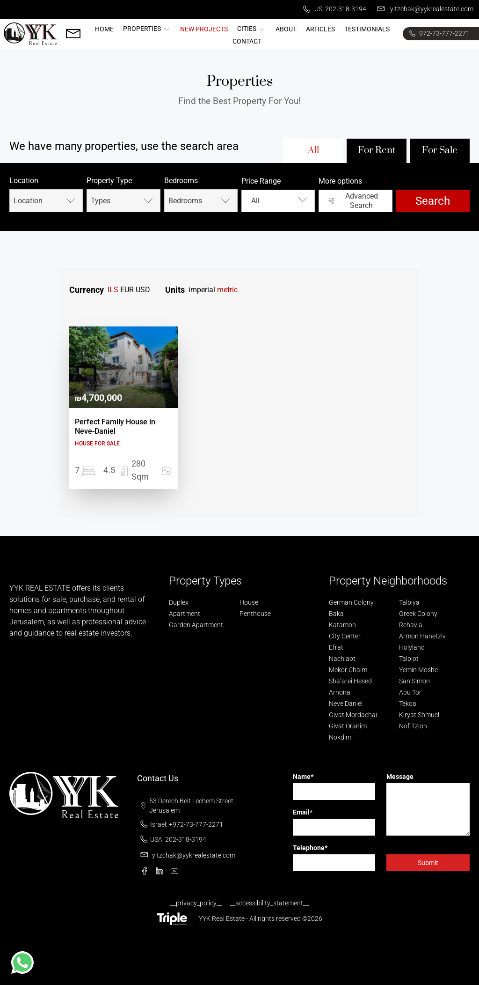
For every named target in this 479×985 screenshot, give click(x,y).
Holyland (412, 647)
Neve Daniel (346, 703)
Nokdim (340, 737)
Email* (302, 812)
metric (227, 289)
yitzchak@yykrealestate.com (423, 9)
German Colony (351, 602)
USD (143, 289)
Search (432, 200)
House (249, 602)
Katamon (342, 625)
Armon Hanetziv (422, 636)
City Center (345, 636)
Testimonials (367, 29)
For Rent (377, 150)
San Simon (414, 681)
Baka (336, 613)
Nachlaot (342, 658)
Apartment (184, 613)
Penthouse (255, 613)
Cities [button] (251, 28)
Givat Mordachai (353, 714)
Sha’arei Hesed (350, 681)
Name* (303, 776)
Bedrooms (181, 180)
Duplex (179, 602)
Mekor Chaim (348, 670)
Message (400, 776)
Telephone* (310, 848)
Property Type (109, 180)
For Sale (439, 150)
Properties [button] (147, 28)
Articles (320, 29)
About (286, 29)
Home (104, 29)
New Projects (204, 29)
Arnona (339, 692)
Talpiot (409, 658)
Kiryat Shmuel (419, 714)
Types (123, 200)
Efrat (336, 647)
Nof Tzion (413, 726)
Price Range (261, 181)
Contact (246, 41)
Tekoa (407, 703)
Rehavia (410, 625)
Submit (428, 863)
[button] (22, 962)
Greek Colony (418, 613)
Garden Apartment (196, 625)
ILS (113, 289)
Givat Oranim (348, 726)
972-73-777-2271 (438, 33)
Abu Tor (410, 692)
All (313, 150)
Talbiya (409, 602)
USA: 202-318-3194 (171, 839)
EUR (127, 289)
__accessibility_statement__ (269, 903)
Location (23, 180)
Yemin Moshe (418, 670)
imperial (202, 289)
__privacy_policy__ (196, 903)
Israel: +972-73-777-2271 (180, 824)
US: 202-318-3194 (333, 9)
